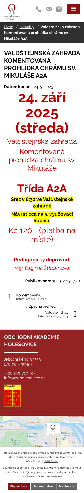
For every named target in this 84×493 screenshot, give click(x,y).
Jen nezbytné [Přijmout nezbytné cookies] (43, 486)
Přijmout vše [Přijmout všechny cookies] (19, 486)
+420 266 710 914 (20, 373)
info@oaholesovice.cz (24, 378)
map (42, 438)
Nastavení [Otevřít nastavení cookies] (66, 486)
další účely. (51, 461)
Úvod (8, 27)
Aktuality (26, 27)
